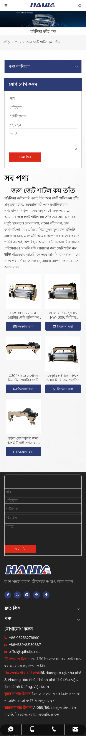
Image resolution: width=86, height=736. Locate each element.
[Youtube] (17, 595)
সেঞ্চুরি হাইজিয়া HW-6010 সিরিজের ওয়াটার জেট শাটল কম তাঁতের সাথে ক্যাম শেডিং (62, 378)
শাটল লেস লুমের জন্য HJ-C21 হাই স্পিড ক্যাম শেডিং (23, 440)
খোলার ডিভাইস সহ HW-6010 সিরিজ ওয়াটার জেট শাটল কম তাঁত (63, 315)
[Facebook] (7, 595)
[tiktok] (46, 595)
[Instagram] (26, 595)
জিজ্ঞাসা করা (23, 326)
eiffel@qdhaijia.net (24, 651)
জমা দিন (25, 156)
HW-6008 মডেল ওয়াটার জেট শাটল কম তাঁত (23, 315)
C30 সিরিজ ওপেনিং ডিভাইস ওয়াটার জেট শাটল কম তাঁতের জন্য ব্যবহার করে (23, 378)
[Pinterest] (36, 595)
